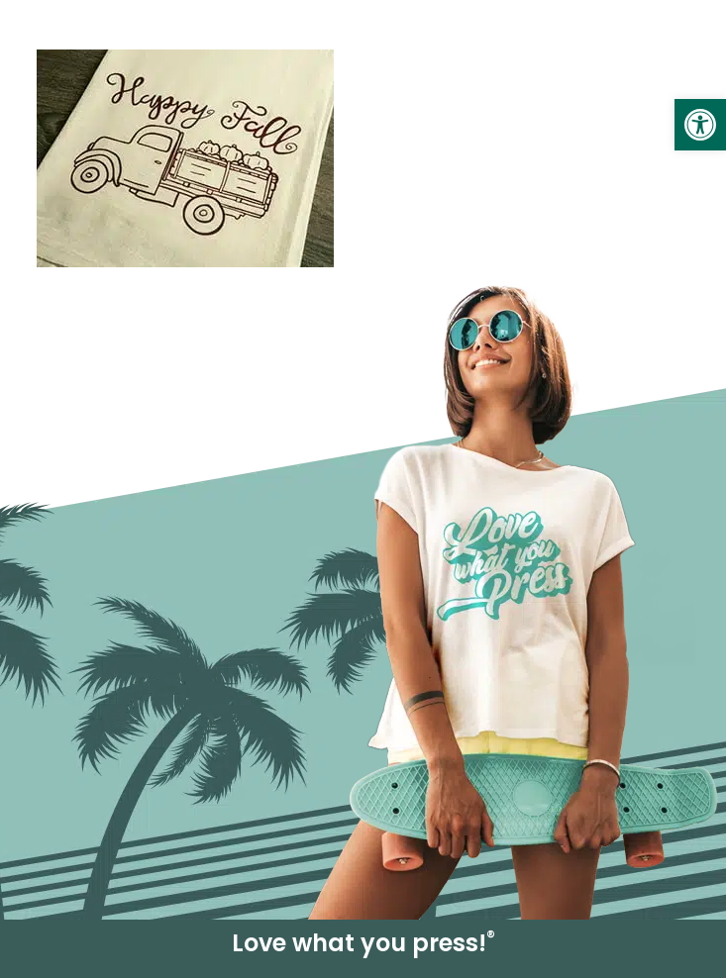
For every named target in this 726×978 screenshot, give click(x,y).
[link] (700, 124)
